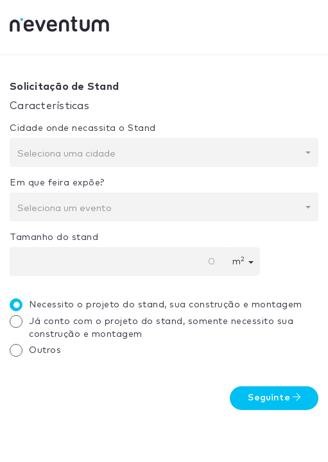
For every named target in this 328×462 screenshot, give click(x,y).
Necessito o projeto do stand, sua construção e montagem (159, 304)
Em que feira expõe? (57, 182)
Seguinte (274, 397)
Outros (38, 350)
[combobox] (164, 152)
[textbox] (160, 154)
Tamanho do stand (54, 237)
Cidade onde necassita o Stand (83, 128)
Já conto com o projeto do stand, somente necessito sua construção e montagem (154, 327)
